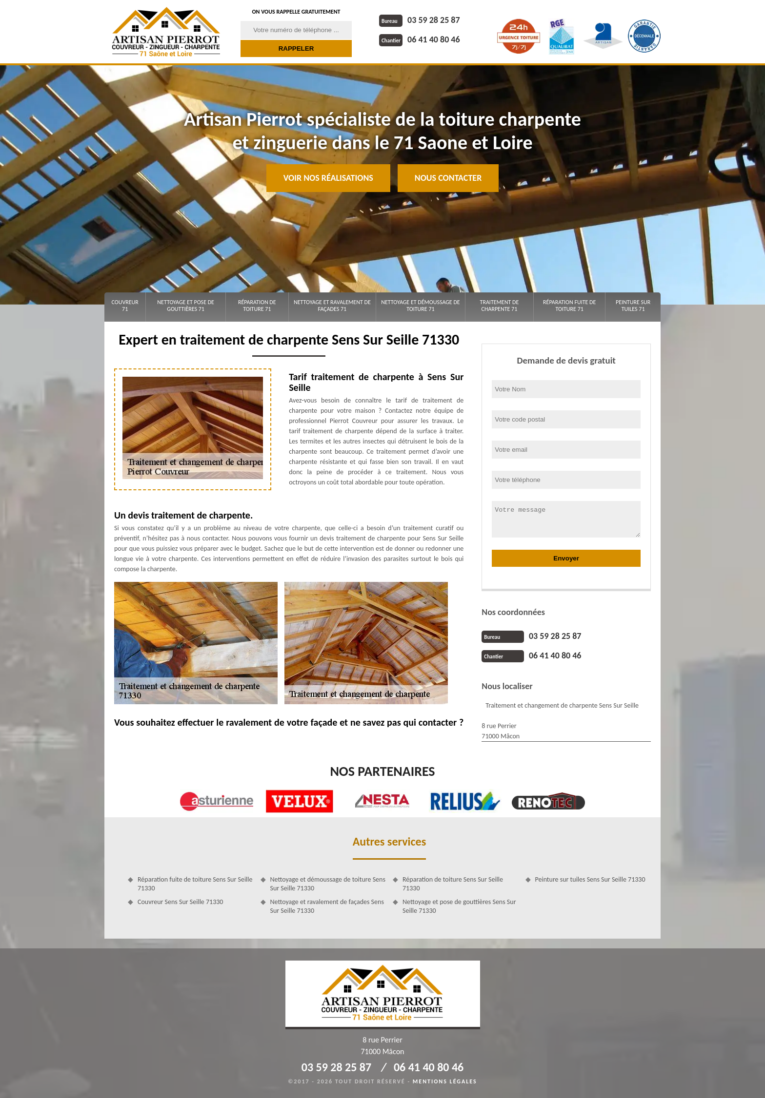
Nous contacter (448, 178)
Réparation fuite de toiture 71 (569, 305)
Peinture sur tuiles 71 (633, 305)
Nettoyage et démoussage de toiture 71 (420, 305)
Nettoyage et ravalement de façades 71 (332, 305)
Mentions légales (445, 1081)
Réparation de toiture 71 (257, 305)
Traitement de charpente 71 (499, 305)
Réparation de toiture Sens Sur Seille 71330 (453, 883)
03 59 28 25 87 (419, 20)
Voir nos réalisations (328, 178)
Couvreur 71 (124, 305)
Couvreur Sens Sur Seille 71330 (180, 902)
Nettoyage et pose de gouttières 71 (185, 305)
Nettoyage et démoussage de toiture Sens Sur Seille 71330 (327, 883)
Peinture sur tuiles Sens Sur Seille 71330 (590, 879)
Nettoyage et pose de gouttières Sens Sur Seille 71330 (459, 906)
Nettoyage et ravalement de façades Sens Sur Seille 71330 (327, 906)
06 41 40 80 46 (419, 39)
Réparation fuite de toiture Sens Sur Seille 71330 (195, 883)
